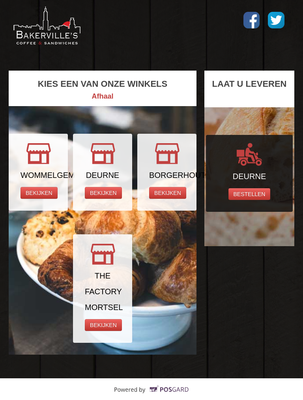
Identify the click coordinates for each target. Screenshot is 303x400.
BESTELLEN (250, 194)
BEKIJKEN (39, 193)
